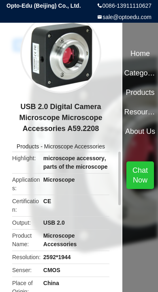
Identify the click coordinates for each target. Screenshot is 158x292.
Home (140, 53)
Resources (140, 112)
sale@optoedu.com (127, 17)
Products (28, 146)
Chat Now (140, 175)
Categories (140, 73)
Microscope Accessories (74, 146)
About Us (140, 131)
